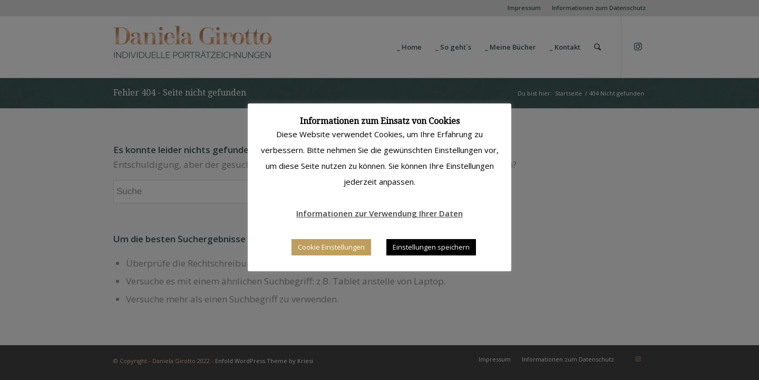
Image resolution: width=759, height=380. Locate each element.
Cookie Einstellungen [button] (331, 247)
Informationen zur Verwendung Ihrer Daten (379, 213)
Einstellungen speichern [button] (431, 247)
